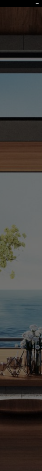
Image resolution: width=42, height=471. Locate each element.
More (37, 3)
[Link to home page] (4, 3)
